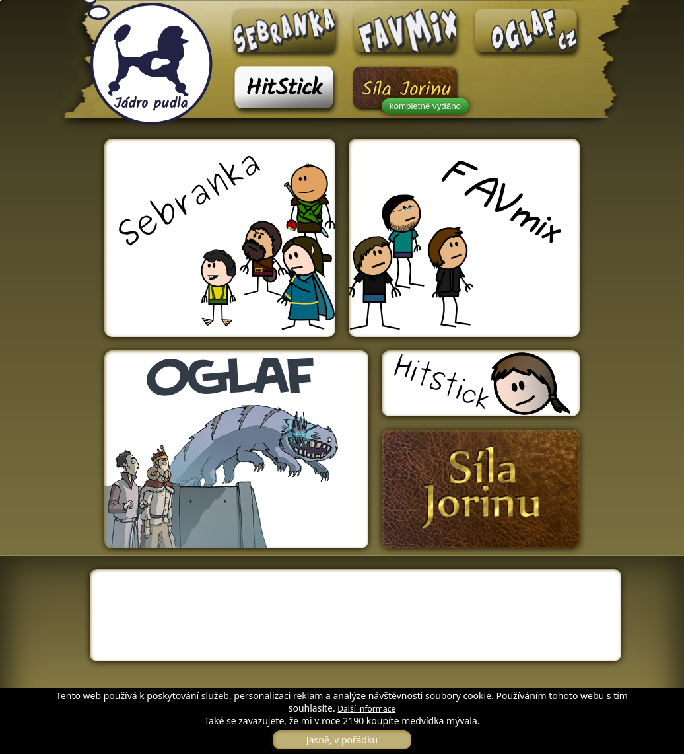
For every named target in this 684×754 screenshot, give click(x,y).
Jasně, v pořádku (342, 740)
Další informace (366, 708)
